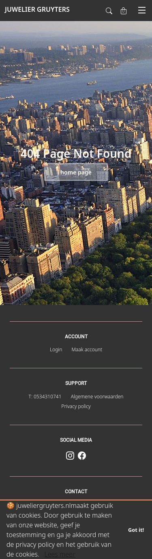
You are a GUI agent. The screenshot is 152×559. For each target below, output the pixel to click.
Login (56, 349)
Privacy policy (75, 406)
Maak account (86, 349)
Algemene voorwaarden (97, 396)
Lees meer (59, 554)
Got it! (136, 529)
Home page (76, 172)
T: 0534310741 (45, 396)
